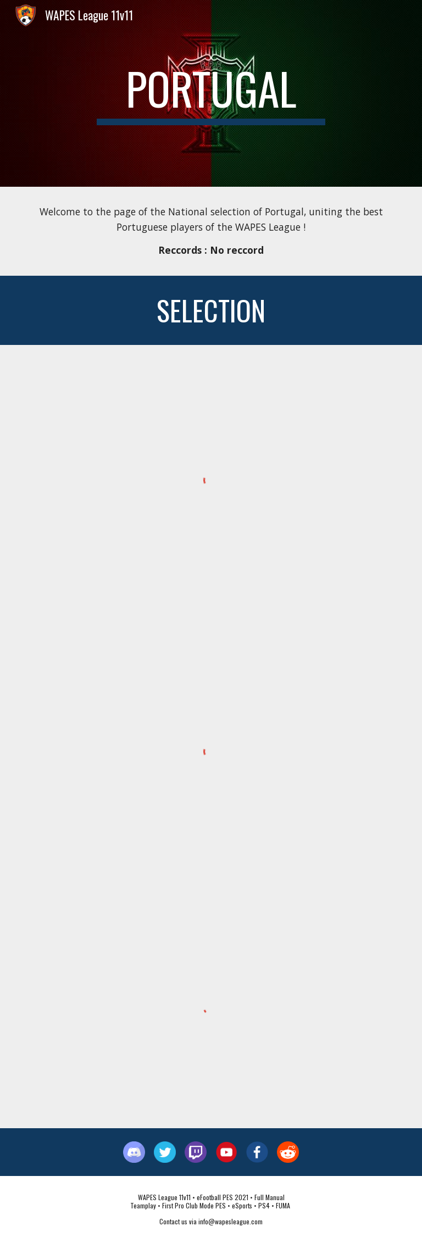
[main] (210, 93)
